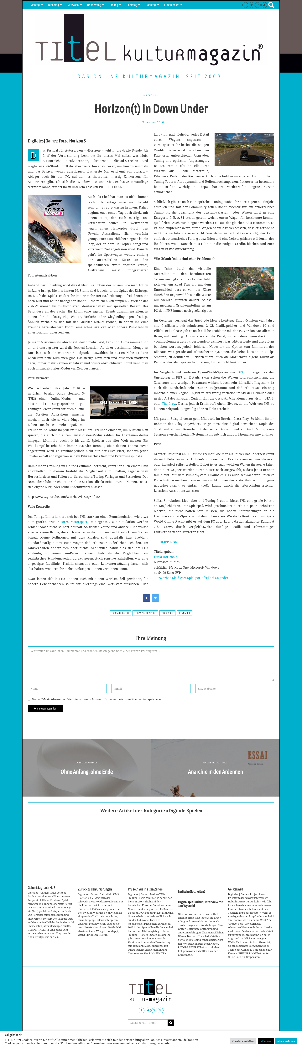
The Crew (169, 403)
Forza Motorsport (74, 522)
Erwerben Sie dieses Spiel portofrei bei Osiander (192, 578)
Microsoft (167, 613)
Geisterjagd (235, 889)
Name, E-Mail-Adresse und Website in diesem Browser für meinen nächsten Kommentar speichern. (97, 699)
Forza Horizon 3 (165, 557)
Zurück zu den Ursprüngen (95, 889)
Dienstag (53, 5)
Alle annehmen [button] (286, 1041)
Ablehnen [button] (266, 1041)
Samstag (132, 5)
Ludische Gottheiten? (191, 892)
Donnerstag (94, 5)
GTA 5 (242, 372)
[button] (171, 1023)
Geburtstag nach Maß (41, 888)
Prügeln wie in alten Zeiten (145, 889)
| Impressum (171, 5)
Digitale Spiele (151, 95)
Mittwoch (73, 5)
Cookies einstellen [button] (243, 1041)
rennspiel (184, 613)
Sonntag (151, 5)
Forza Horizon (120, 613)
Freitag (114, 5)
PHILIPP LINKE (167, 542)
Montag (35, 5)
